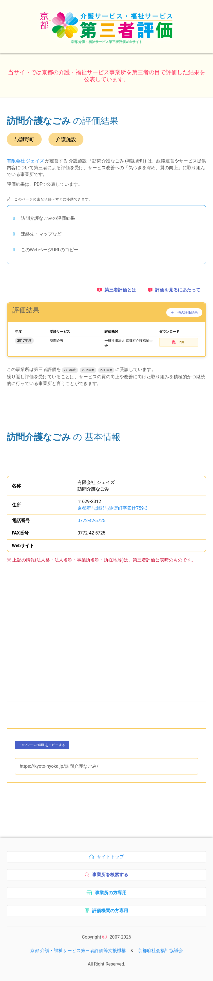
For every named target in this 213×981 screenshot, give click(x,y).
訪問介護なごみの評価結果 (48, 218)
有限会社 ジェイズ (25, 161)
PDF (178, 342)
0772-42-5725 (91, 520)
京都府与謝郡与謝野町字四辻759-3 (112, 508)
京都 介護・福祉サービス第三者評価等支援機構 (78, 950)
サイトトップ (108, 858)
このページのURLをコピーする (42, 746)
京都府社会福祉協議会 (160, 950)
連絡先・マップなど (41, 234)
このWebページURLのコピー (49, 249)
